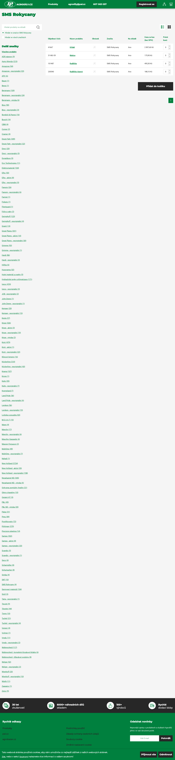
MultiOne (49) (7, 449)
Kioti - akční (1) (8, 347)
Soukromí (23, 758)
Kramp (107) (7, 371)
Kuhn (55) (5, 381)
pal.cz (5, 734)
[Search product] (22, 27)
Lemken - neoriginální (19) (12, 410)
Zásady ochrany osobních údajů (82, 734)
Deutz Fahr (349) (8, 139)
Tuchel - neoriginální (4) (11, 623)
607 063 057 (100, 4)
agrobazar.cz (9, 739)
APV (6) (5, 76)
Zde (3, 758)
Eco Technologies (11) (11, 163)
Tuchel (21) (6, 618)
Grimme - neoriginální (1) (12, 250)
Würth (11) (6, 681)
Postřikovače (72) (9, 522)
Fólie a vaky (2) (8, 212)
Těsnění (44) (7, 609)
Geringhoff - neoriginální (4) (13, 221)
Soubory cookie (74, 739)
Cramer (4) (6, 134)
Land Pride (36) (8, 396)
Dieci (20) (6, 149)
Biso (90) (5, 105)
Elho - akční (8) (8, 178)
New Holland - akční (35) (12, 468)
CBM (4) (5, 124)
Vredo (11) (6, 638)
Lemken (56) (7, 405)
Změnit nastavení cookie (79, 745)
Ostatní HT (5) (7, 497)
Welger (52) (6, 662)
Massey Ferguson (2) (10, 444)
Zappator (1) (7, 686)
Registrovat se (146, 4)
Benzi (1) (5, 86)
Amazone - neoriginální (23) (13, 71)
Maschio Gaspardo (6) (11, 439)
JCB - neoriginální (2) (10, 294)
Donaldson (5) (7, 158)
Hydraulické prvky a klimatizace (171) (17, 279)
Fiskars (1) (6, 202)
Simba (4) (6, 575)
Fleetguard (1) (7, 207)
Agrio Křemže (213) (9, 61)
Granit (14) (6, 226)
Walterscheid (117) (9, 647)
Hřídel (72, 47)
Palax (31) (6, 512)
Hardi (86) (6, 255)
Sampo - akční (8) (9, 541)
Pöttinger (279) (8, 526)
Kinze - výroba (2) (9, 337)
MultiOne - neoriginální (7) (12, 454)
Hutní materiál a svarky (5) (12, 275)
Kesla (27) (6, 318)
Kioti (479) (6, 342)
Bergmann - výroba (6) (10, 100)
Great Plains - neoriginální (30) (14, 241)
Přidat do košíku (155, 86)
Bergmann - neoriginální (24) (13, 95)
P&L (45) (5, 502)
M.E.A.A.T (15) (8, 420)
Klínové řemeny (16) (10, 357)
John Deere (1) (8, 299)
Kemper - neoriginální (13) (12, 313)
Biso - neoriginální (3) (10, 110)
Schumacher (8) (8, 570)
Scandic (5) (6, 551)
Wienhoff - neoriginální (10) (13, 676)
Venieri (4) (6, 628)
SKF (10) (5, 580)
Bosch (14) (6, 120)
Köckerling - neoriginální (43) (13, 367)
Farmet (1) (6, 197)
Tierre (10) (6, 614)
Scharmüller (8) (8, 565)
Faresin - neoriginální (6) (11, 192)
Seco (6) (5, 560)
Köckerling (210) (8, 362)
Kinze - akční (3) (8, 328)
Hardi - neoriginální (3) (11, 260)
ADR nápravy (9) (8, 57)
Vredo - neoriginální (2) (11, 643)
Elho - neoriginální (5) (10, 182)
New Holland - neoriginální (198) (15, 473)
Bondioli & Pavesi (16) (11, 115)
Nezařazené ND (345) (10, 478)
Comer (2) (6, 129)
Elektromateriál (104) (10, 168)
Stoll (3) (5, 594)
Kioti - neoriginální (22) (11, 352)
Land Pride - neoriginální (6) (13, 400)
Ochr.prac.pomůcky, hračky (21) (14, 488)
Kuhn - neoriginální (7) (10, 386)
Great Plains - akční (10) (11, 236)
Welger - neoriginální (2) (11, 667)
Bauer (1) (5, 81)
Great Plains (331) (9, 231)
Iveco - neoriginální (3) (11, 289)
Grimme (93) (7, 245)
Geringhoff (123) (8, 216)
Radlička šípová (76, 72)
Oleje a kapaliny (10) (10, 492)
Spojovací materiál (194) (12, 589)
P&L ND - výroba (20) (10, 507)
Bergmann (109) (8, 90)
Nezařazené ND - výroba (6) (13, 483)
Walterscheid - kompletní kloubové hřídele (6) (20, 652)
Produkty (53, 4)
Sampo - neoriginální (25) (12, 546)
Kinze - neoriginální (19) (11, 333)
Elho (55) (5, 173)
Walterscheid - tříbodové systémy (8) (16, 657)
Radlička (73, 63)
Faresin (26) (6, 187)
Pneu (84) (5, 517)
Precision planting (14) (11, 531)
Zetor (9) (5, 691)
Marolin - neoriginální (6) (12, 434)
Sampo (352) (7, 536)
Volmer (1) (6, 633)
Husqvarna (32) (8, 270)
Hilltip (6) (5, 265)
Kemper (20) (7, 308)
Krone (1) (5, 376)
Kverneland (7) (7, 391)
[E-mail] (144, 738)
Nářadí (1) (6, 459)
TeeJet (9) (6, 604)
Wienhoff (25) (7, 672)
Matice (72, 55)
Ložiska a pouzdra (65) (11, 415)
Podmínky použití (75, 728)
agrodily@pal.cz (76, 4)
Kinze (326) (6, 323)
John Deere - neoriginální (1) (13, 304)
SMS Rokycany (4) (9, 584)
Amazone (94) (7, 66)
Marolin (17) (7, 429)
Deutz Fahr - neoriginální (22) (13, 144)
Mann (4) (5, 425)
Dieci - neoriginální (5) (11, 153)
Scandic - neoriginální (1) (12, 555)
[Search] (38, 27)
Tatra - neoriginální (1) (11, 599)
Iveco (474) (6, 284)
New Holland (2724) (10, 463)
